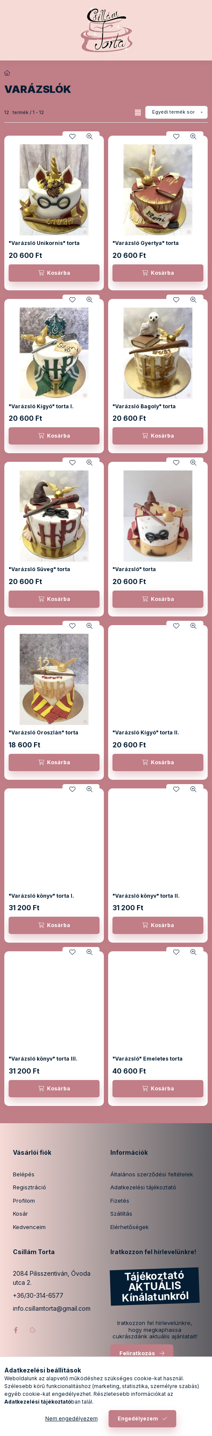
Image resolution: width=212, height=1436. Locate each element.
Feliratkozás (137, 1353)
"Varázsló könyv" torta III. (43, 1058)
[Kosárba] (54, 273)
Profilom (24, 1200)
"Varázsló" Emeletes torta (147, 1058)
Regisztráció (29, 1187)
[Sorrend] (176, 112)
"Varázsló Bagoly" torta (144, 406)
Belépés (23, 1174)
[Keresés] (92, 1425)
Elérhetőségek (129, 1226)
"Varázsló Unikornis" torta (44, 243)
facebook (15, 1330)
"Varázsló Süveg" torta (39, 569)
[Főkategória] (7, 73)
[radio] (138, 112)
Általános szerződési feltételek (151, 1174)
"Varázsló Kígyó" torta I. (41, 406)
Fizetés (119, 1200)
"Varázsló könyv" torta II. (146, 896)
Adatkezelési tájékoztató (143, 1187)
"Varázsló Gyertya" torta (145, 243)
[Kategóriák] (71, 1425)
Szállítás (121, 1213)
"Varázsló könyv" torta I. (41, 896)
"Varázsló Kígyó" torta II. (145, 732)
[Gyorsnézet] (89, 136)
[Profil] (114, 1425)
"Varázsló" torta (134, 569)
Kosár (20, 1213)
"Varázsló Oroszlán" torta (43, 732)
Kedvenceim (29, 1226)
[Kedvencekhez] (72, 136)
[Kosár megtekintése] (141, 1425)
